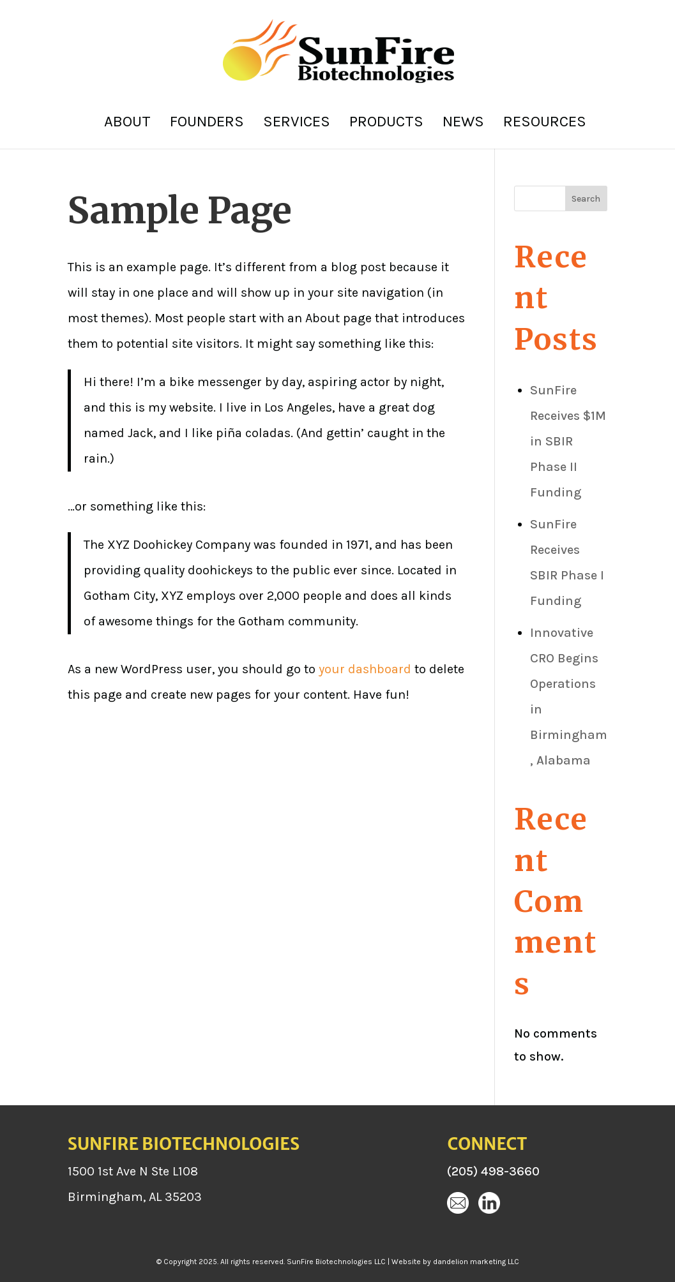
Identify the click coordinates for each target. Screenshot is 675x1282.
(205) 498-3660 (493, 1171)
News (463, 123)
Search (586, 198)
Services (296, 123)
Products (386, 123)
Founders (207, 123)
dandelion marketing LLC (476, 1261)
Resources (544, 123)
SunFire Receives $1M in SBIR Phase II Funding (568, 441)
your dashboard (365, 669)
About (127, 123)
